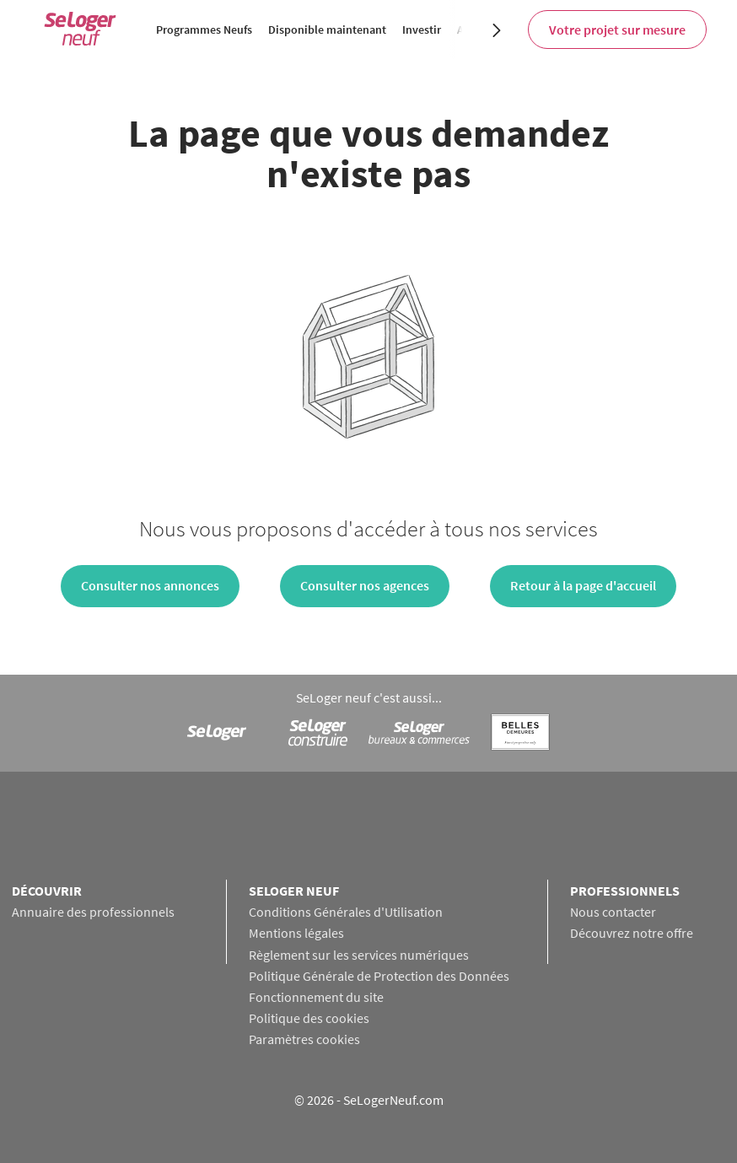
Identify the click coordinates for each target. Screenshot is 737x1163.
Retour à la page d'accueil (583, 585)
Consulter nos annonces (150, 585)
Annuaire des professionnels (93, 911)
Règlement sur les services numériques (359, 954)
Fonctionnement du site (316, 996)
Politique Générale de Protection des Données (379, 975)
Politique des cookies (309, 1018)
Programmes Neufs (204, 29)
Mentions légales (296, 932)
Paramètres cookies (304, 1039)
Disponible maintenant (327, 29)
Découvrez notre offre (631, 932)
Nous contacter (613, 911)
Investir (421, 29)
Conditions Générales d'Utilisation (346, 911)
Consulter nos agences (364, 585)
